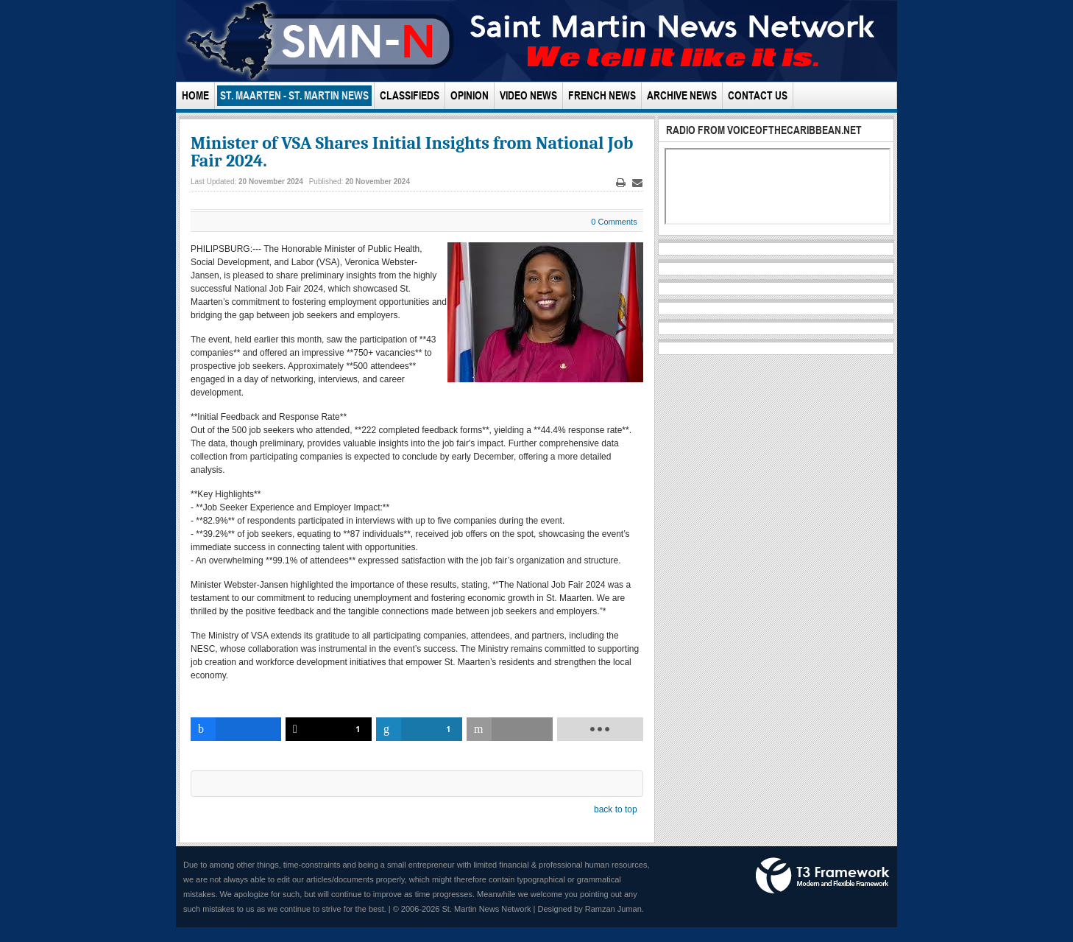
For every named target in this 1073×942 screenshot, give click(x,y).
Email (637, 183)
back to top (615, 809)
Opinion (469, 95)
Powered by (823, 875)
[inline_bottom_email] (510, 729)
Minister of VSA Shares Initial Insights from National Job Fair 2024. (412, 152)
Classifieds (409, 95)
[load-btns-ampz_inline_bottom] (600, 729)
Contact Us (757, 95)
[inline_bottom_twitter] (329, 729)
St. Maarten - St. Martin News (294, 95)
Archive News (682, 95)
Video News (528, 95)
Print (620, 183)
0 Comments (614, 221)
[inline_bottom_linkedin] (419, 729)
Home (195, 95)
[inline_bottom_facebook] (236, 729)
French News (602, 95)
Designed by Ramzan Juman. (591, 908)
